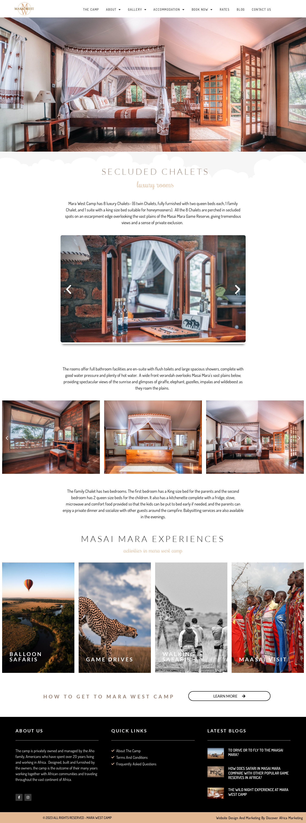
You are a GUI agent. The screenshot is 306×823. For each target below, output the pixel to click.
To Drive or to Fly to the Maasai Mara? (255, 752)
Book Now (202, 9)
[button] (69, 289)
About (113, 9)
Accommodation (168, 9)
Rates (225, 9)
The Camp (91, 9)
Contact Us (261, 9)
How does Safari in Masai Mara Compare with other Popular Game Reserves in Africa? (258, 773)
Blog (241, 9)
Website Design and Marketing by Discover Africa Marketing (259, 818)
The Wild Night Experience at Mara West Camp (258, 792)
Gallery (137, 9)
